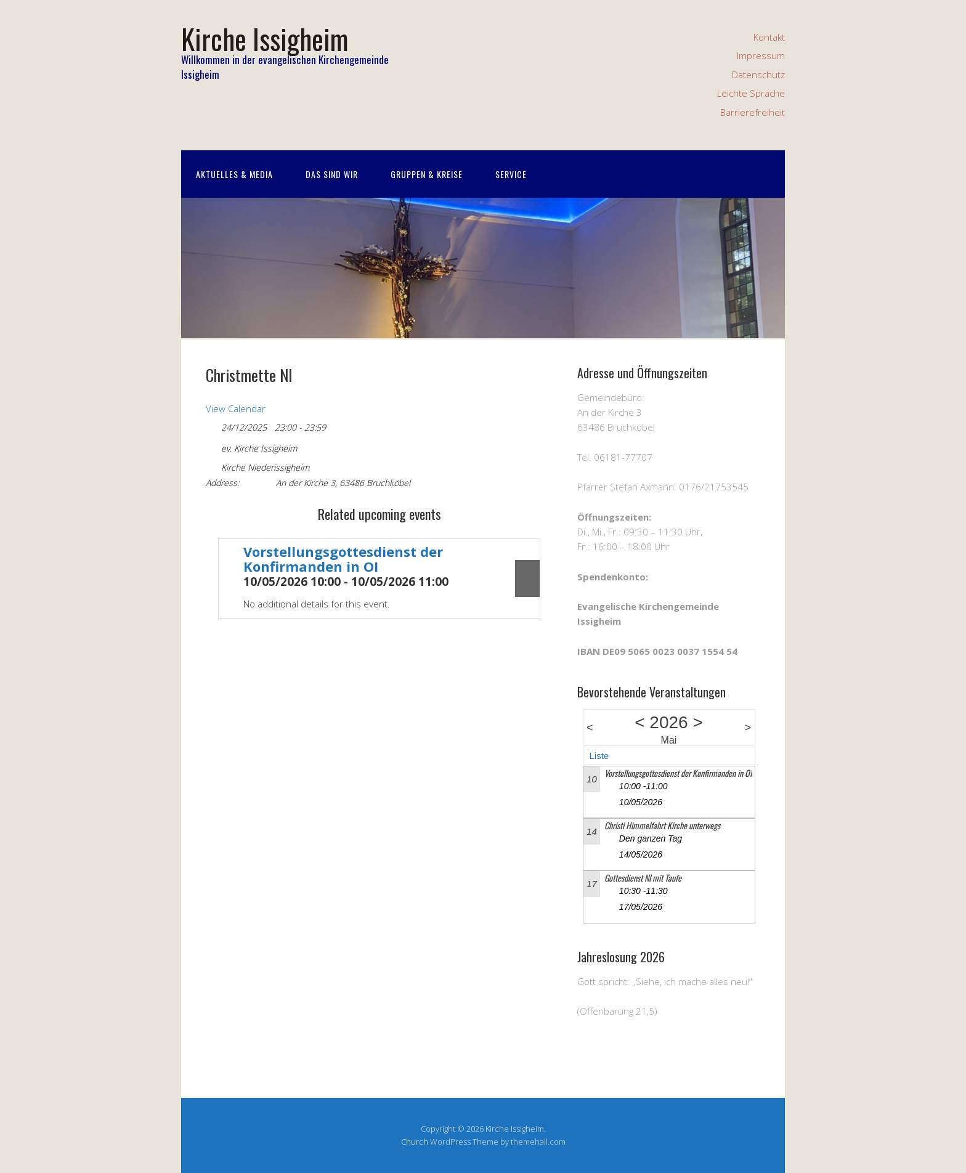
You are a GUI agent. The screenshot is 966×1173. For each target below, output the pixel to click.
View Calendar (236, 408)
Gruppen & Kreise (427, 174)
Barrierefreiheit (752, 112)
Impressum (761, 55)
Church (414, 1141)
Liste (599, 755)
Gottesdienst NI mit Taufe (642, 877)
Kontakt (769, 37)
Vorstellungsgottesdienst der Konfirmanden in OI (343, 558)
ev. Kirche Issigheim (259, 448)
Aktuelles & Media (234, 174)
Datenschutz (758, 74)
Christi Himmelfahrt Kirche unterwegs (662, 825)
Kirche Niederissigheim (265, 467)
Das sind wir (332, 174)
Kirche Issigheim (264, 38)
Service (511, 174)
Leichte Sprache (751, 93)
